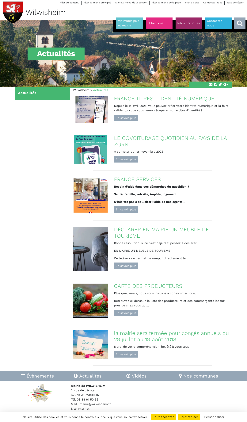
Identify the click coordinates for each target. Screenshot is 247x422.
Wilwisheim (81, 90)
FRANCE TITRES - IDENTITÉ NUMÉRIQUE (164, 98)
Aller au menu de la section (131, 2)
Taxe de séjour (235, 2)
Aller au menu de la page (166, 2)
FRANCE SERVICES (137, 179)
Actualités (27, 93)
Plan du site (192, 2)
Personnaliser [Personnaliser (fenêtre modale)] (214, 417)
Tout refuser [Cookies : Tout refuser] (189, 417)
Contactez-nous (212, 2)
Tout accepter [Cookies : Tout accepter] (163, 417)
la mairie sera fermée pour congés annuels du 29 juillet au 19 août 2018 (171, 336)
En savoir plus (126, 118)
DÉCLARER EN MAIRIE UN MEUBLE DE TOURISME (161, 232)
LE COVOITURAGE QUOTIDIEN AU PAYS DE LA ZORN (170, 141)
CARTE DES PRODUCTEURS (148, 286)
